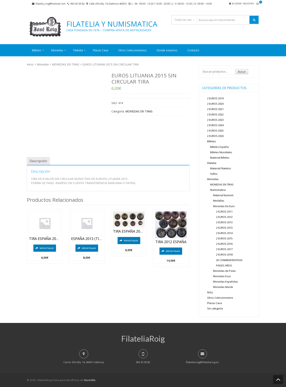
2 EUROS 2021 (215, 109)
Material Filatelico (220, 168)
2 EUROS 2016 (224, 244)
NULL (210, 292)
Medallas (218, 200)
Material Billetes (219, 157)
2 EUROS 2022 (215, 114)
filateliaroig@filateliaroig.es (202, 362)
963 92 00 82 (77, 3)
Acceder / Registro (243, 3)
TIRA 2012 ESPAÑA (170, 242)
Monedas (57, 50)
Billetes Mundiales (221, 152)
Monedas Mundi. (223, 287)
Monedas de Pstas (224, 271)
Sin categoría (215, 308)
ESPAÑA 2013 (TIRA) (87, 239)
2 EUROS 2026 (215, 136)
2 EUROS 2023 (215, 120)
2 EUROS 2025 (215, 130)
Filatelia (78, 50)
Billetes (36, 50)
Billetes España (219, 147)
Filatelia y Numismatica (111, 24)
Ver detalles (47, 248)
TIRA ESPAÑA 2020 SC (129, 231)
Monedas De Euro (224, 206)
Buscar (242, 71)
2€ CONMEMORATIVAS (229, 260)
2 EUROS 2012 (224, 217)
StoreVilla (89, 380)
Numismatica (218, 190)
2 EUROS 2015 (224, 238)
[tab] (38, 161)
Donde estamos (167, 50)
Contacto (193, 50)
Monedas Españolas (225, 281)
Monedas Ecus (222, 276)
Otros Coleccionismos (132, 50)
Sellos (213, 173)
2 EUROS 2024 (215, 125)
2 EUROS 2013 (224, 222)
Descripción (38, 161)
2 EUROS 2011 (224, 211)
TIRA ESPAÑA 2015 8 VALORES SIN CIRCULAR (45, 239)
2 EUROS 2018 (224, 254)
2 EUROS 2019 (215, 98)
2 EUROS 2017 (224, 249)
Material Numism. (223, 195)
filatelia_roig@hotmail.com (51, 3)
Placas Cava (100, 50)
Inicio (30, 64)
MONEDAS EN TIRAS (65, 64)
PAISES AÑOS (224, 265)
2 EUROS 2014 (224, 233)
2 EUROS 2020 (215, 103)
